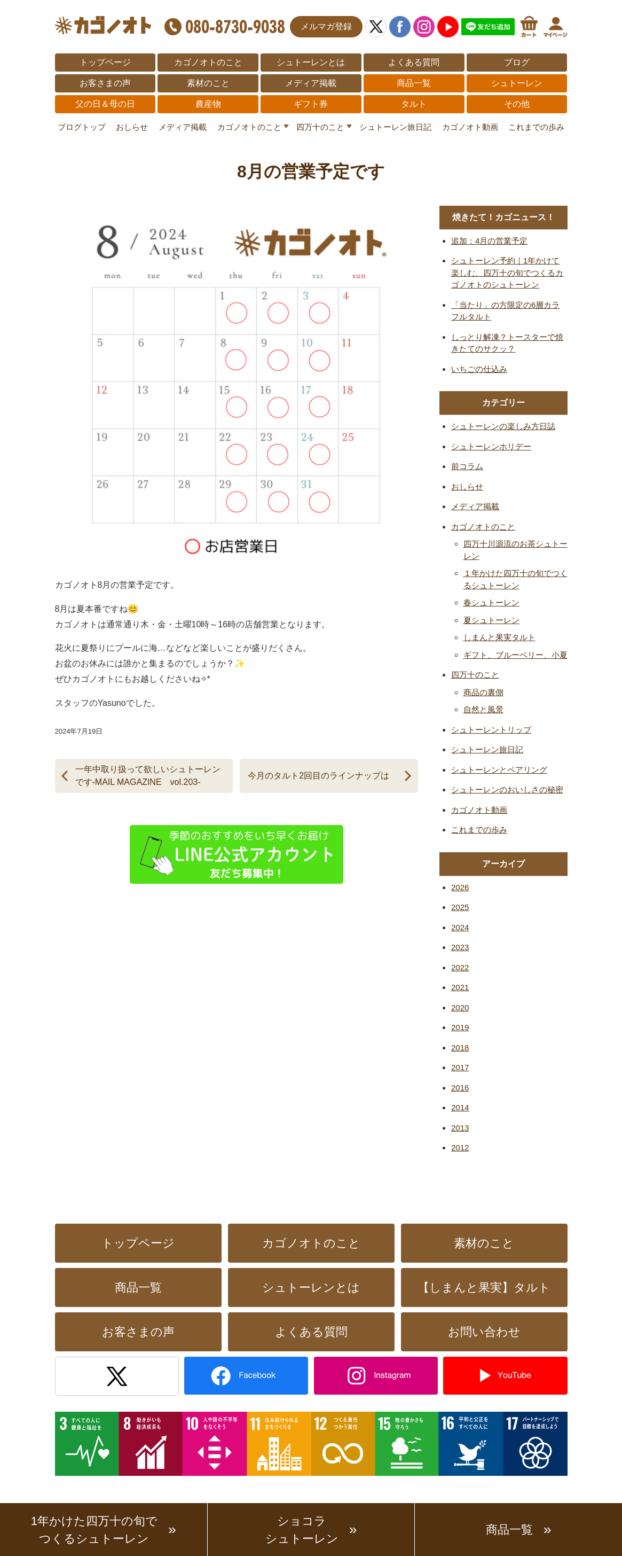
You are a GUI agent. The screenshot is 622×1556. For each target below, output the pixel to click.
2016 (460, 1087)
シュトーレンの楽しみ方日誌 (503, 426)
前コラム (467, 466)
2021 (460, 987)
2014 (460, 1107)
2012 (460, 1147)
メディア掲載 (310, 83)
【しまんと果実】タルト (484, 1287)
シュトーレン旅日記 (395, 126)
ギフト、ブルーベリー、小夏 (515, 654)
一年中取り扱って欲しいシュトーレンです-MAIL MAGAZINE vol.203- (148, 776)
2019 (460, 1027)
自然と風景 (483, 709)
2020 (460, 1007)
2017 (460, 1067)
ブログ (517, 62)
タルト (414, 103)
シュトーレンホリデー (491, 446)
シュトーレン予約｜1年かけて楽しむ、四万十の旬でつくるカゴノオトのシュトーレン (507, 272)
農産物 (208, 103)
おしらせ (132, 126)
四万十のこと (320, 126)
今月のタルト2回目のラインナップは (318, 775)
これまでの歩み (536, 126)
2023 (460, 947)
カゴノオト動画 (470, 126)
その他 (517, 103)
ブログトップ (82, 126)
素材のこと (208, 83)
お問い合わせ (484, 1332)
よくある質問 (413, 62)
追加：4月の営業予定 (489, 240)
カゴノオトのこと (208, 62)
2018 (460, 1047)
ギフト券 (311, 103)
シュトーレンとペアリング (499, 769)
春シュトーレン (491, 602)
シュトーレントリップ (491, 729)
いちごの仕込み (479, 369)
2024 (460, 927)
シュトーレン (516, 83)
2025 (460, 907)
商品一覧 (414, 83)
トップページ (105, 62)
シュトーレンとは (311, 62)
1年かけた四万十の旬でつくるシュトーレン (94, 1529)
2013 (460, 1127)
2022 (460, 967)
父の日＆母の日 (105, 103)
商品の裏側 (483, 692)
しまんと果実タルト (499, 637)
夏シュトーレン (491, 620)
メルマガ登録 (326, 26)
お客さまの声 (105, 83)
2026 (460, 887)
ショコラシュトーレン (301, 1529)
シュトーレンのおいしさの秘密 (507, 789)
